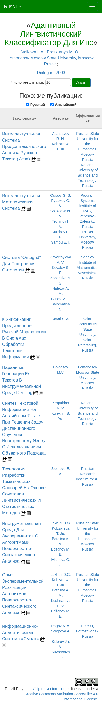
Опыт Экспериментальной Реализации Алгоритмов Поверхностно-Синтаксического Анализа (23, 593)
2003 (60, 72)
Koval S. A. (61, 319)
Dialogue (45, 72)
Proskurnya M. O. (63, 52)
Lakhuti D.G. (60, 523)
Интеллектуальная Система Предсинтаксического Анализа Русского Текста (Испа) (24, 146)
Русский (37, 104)
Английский (65, 104)
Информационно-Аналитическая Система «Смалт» (21, 632)
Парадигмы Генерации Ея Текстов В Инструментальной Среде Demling (21, 380)
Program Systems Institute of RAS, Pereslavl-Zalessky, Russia (87, 211)
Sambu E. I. (60, 242)
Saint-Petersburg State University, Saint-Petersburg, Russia (87, 334)
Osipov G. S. (60, 195)
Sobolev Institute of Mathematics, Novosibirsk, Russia (87, 267)
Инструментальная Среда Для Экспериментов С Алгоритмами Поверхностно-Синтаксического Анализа (21, 542)
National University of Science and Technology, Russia (87, 175)
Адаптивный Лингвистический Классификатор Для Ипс (48, 34)
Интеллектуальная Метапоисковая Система (21, 202)
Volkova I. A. (32, 52)
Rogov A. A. (60, 626)
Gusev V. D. (60, 299)
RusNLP (12, 6)
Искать (81, 83)
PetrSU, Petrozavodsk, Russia (87, 631)
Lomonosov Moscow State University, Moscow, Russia (87, 377)
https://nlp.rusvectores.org (45, 689)
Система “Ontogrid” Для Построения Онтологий (21, 264)
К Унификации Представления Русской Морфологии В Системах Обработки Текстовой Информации (24, 338)
